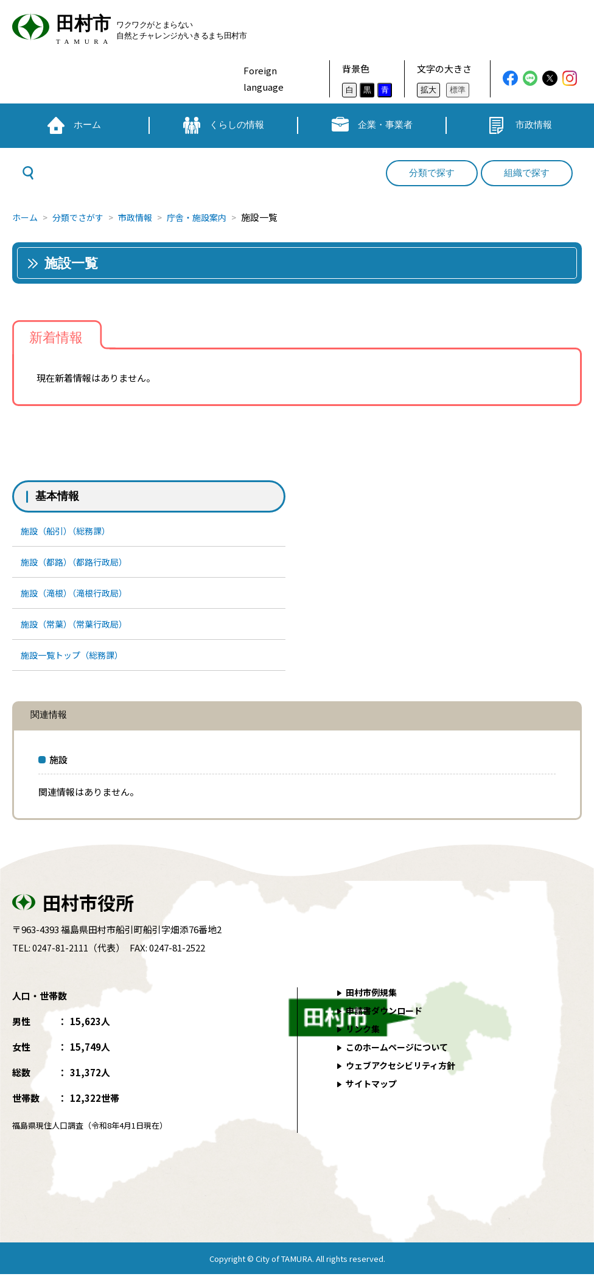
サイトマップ (373, 1091)
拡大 (428, 89)
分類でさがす (82, 217)
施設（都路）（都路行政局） (78, 563)
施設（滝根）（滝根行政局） (78, 596)
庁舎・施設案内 (208, 217)
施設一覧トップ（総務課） (76, 661)
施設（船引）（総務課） (69, 531)
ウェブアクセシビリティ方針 (404, 1073)
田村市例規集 (373, 999)
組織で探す (527, 173)
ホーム (26, 217)
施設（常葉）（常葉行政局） (78, 628)
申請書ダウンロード (387, 1018)
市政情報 (143, 217)
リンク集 (364, 1036)
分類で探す (432, 173)
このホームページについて (400, 1054)
